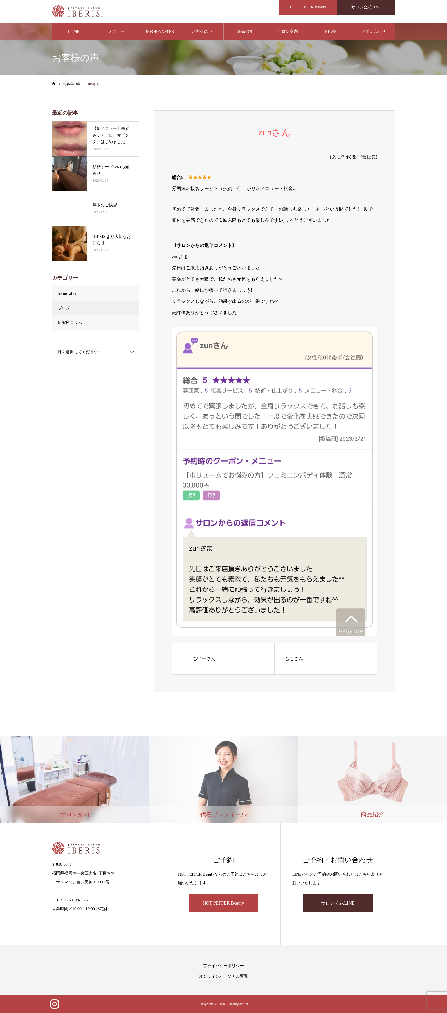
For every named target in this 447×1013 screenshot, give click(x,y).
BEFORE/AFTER (159, 32)
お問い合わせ (373, 32)
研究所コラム (70, 323)
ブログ (64, 308)
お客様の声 (202, 32)
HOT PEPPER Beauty (223, 903)
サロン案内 (287, 32)
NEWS (330, 32)
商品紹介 (245, 32)
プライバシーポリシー (223, 966)
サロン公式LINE (337, 903)
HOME (74, 32)
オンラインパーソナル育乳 (223, 976)
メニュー (116, 32)
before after (67, 294)
